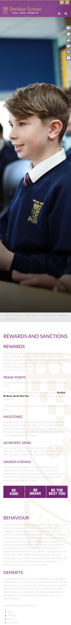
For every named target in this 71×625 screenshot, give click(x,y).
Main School (31, 315)
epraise (39, 360)
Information (47, 315)
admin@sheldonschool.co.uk (16, 370)
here (35, 366)
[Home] (22, 10)
